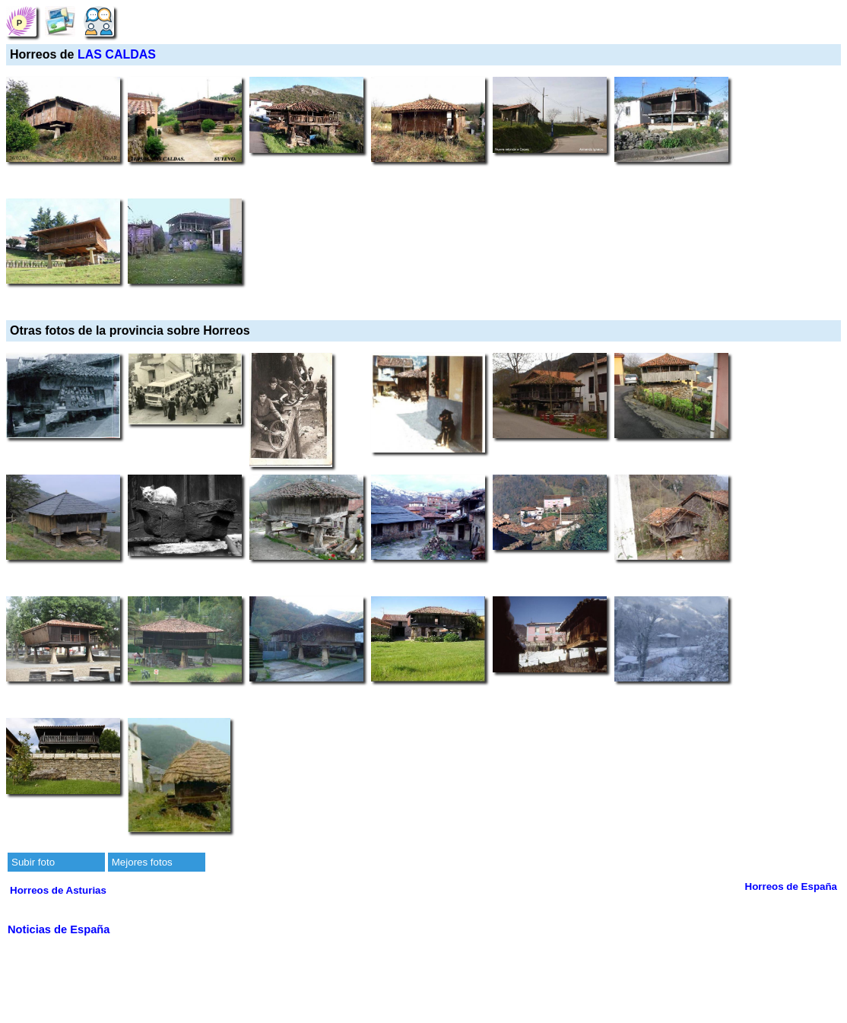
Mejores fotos (142, 862)
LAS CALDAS (117, 54)
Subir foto (33, 862)
